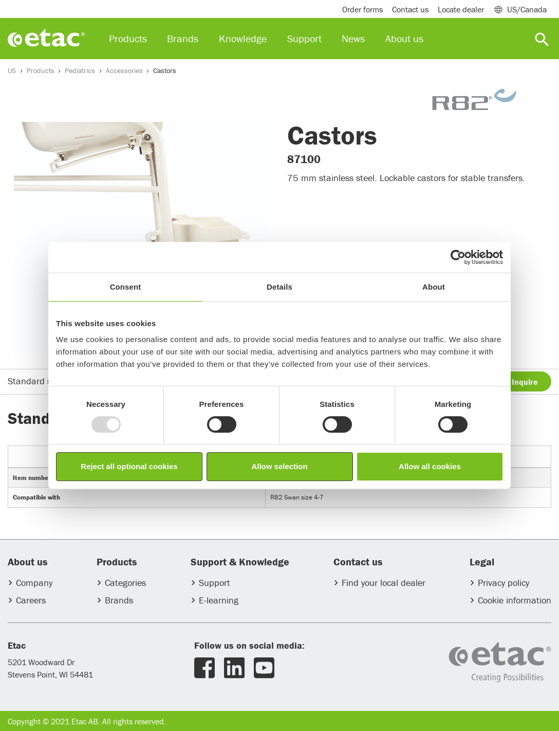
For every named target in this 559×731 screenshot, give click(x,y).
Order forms (362, 9)
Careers (31, 600)
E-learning (218, 600)
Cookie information (514, 600)
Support (214, 583)
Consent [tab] (125, 286)
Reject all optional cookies (129, 466)
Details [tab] (279, 286)
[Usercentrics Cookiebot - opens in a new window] (458, 257)
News (353, 38)
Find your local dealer (383, 583)
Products (40, 70)
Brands (119, 600)
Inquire (525, 382)
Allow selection (279, 466)
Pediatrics (80, 70)
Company (34, 583)
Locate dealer (461, 9)
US (12, 70)
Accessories (124, 70)
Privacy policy (503, 583)
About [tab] (433, 286)
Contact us (410, 9)
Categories (125, 583)
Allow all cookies (430, 466)
